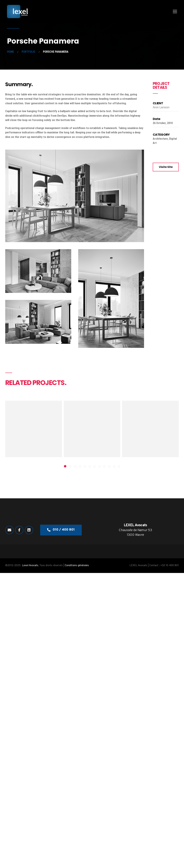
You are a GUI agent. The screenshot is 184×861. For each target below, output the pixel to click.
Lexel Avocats (30, 565)
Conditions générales (77, 565)
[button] (65, 466)
